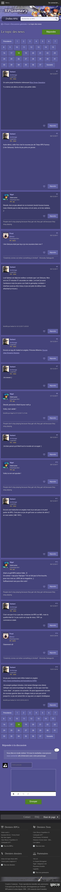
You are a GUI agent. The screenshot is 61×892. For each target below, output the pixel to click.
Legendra (36, 869)
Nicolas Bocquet (20, 886)
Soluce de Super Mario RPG (9, 859)
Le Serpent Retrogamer (40, 861)
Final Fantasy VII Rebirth (40, 837)
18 (18, 53)
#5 (57, 266)
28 (33, 59)
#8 (57, 393)
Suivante (50, 65)
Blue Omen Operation (37, 83)
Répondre (51, 32)
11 (24, 47)
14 (46, 47)
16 (4, 53)
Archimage (13, 75)
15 (53, 47)
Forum (7, 24)
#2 (57, 133)
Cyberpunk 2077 (6, 842)
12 (31, 47)
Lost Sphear (36, 842)
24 (4, 59)
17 (11, 53)
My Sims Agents (6, 837)
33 (11, 65)
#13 (56, 603)
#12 (56, 562)
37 (40, 65)
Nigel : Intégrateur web (40, 864)
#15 (56, 667)
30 (47, 59)
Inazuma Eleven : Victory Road (10, 835)
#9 (57, 435)
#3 (57, 194)
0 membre (43, 889)
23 (55, 53)
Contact (26, 817)
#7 (57, 366)
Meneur (11, 236)
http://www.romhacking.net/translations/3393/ (20, 681)
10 (17, 47)
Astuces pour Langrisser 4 (8, 861)
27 (26, 59)
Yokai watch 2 (5, 832)
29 (40, 59)
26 (18, 59)
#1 (57, 71)
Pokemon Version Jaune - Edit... (42, 840)
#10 (56, 462)
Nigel (12, 195)
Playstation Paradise (39, 866)
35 (26, 65)
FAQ (37, 817)
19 (26, 53)
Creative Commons (11, 884)
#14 (56, 633)
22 (47, 53)
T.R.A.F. (35, 859)
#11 (56, 498)
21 (40, 53)
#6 (57, 339)
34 (18, 65)
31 (55, 59)
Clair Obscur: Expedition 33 (9, 840)
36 (33, 65)
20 (33, 53)
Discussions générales (19, 24)
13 (38, 47)
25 (11, 59)
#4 (57, 233)
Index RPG (11, 18)
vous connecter (12, 756)
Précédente (7, 41)
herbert (12, 72)
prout (11, 233)
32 (4, 65)
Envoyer (33, 801)
